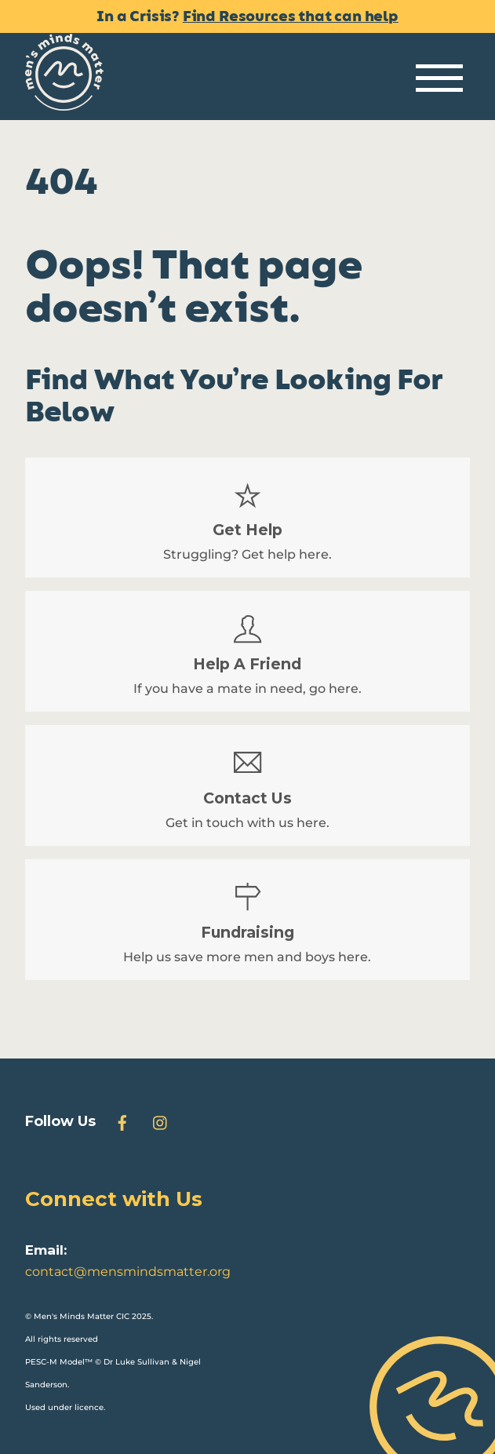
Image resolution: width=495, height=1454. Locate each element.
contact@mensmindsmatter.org (128, 1271)
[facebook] (122, 1120)
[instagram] (161, 1120)
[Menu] (439, 78)
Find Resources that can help (291, 16)
